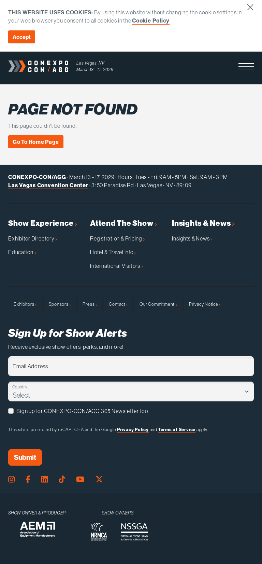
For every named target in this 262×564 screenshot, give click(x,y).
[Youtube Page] (80, 479)
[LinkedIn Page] (44, 479)
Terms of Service (176, 429)
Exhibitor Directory (32, 238)
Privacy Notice (205, 304)
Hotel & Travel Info (113, 252)
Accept (22, 36)
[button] (246, 66)
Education (22, 252)
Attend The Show (123, 223)
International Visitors (116, 265)
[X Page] (99, 479)
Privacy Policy (133, 429)
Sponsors (60, 304)
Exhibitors (25, 304)
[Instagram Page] (11, 479)
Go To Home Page (36, 141)
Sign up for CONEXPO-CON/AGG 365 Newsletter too (82, 411)
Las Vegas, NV (90, 63)
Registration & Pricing (117, 238)
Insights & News (203, 223)
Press (90, 304)
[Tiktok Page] (62, 479)
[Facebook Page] (28, 479)
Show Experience (42, 223)
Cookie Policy (151, 20)
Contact (118, 304)
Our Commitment (158, 304)
